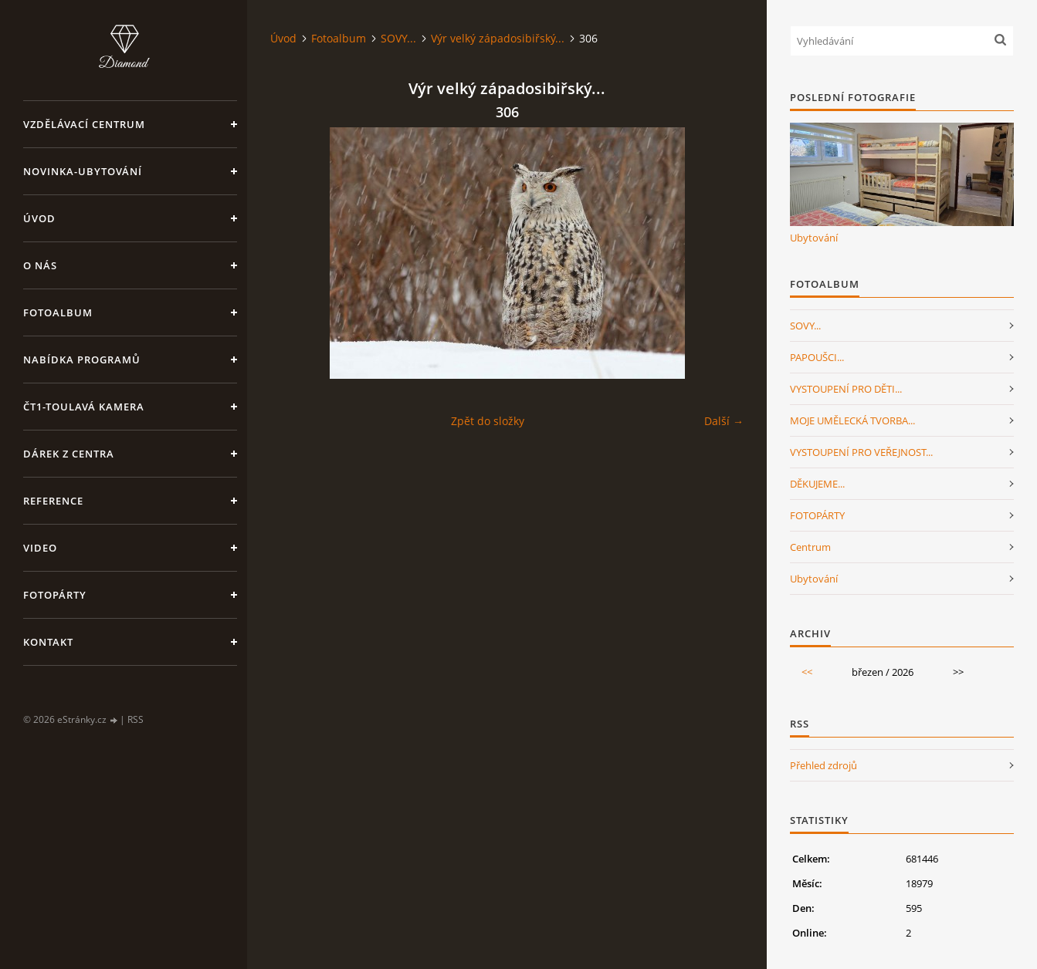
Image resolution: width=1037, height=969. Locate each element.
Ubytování (814, 238)
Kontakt (48, 642)
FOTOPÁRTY (817, 515)
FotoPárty (54, 595)
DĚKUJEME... (817, 484)
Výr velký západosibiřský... (497, 38)
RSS (135, 719)
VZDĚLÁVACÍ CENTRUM (84, 124)
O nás (40, 265)
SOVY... (398, 38)
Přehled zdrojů (823, 765)
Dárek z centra (68, 454)
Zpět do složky (487, 421)
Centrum (810, 547)
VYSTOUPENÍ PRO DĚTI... (846, 389)
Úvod (39, 218)
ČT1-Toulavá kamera (83, 407)
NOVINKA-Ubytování (82, 171)
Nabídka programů (82, 359)
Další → (724, 421)
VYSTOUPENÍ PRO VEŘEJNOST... (861, 452)
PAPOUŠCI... (817, 357)
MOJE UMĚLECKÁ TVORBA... (852, 420)
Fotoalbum (58, 312)
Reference (53, 501)
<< (806, 672)
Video (40, 548)
